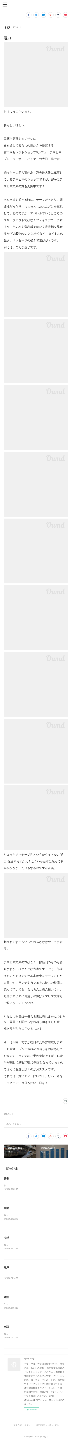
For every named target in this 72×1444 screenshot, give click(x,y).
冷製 (6, 1238)
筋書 (6, 1178)
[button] (5, 4)
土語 (6, 1328)
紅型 (6, 1208)
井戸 (6, 1268)
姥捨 (6, 1298)
